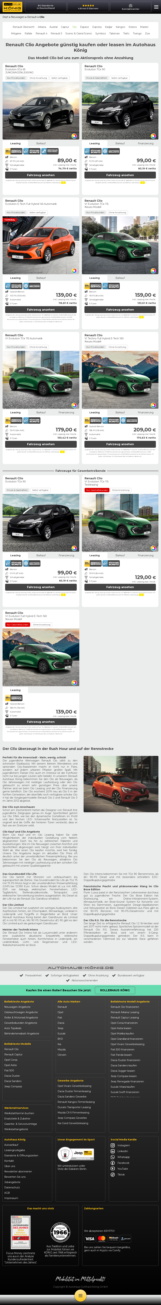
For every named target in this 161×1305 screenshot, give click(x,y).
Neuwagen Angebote (17, 1006)
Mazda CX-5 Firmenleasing (73, 1123)
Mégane (16, 33)
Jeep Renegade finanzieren (127, 1081)
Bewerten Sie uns (15, 1187)
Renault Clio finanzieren (125, 1006)
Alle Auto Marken (69, 1001)
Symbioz (100, 33)
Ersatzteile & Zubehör (17, 1128)
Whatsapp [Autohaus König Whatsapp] (120, 1167)
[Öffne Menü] (80, 1296)
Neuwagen (17, 17)
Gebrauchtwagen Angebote (21, 1012)
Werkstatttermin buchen (19, 1123)
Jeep (60, 1028)
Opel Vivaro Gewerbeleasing (74, 1096)
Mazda (62, 1049)
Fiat (60, 1017)
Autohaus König (14, 1149)
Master (144, 27)
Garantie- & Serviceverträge (20, 1134)
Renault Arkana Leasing (125, 1012)
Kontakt (9, 1171)
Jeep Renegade (13, 1091)
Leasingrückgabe (14, 1160)
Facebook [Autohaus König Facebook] (120, 1173)
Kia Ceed (9, 1107)
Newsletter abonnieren (18, 1181)
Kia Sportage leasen (122, 1113)
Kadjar (108, 27)
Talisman (114, 33)
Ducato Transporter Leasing (74, 1118)
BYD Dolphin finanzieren (125, 1097)
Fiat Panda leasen (121, 1054)
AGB (7, 1202)
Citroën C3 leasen (121, 1129)
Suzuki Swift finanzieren (125, 1092)
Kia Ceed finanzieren (123, 1108)
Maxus (61, 1076)
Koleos (133, 27)
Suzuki (61, 1033)
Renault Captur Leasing (125, 1017)
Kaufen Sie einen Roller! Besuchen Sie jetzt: (58, 990)
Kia (59, 1044)
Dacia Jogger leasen (123, 1070)
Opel (60, 1012)
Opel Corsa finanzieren (124, 1022)
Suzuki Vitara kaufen (123, 1086)
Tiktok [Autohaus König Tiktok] (118, 1185)
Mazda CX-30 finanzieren (126, 1124)
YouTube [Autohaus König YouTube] (119, 1179)
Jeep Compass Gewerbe (72, 1128)
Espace (84, 27)
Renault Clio (11, 1049)
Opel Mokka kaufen (122, 1033)
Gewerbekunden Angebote (20, 1022)
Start (5, 17)
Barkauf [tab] (41, 143)
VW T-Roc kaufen (121, 1118)
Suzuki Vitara (12, 1097)
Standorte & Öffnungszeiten (21, 1165)
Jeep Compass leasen (124, 1076)
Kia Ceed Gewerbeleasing (73, 1134)
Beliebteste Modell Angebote (130, 1001)
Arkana (42, 27)
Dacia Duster (12, 1075)
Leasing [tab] (15, 143)
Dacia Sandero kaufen (124, 1065)
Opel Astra (10, 1065)
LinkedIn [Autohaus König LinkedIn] (119, 1161)
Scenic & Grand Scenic (78, 33)
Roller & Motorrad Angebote (21, 1017)
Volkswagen (65, 1070)
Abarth (62, 1060)
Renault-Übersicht (23, 27)
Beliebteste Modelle (17, 1043)
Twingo (137, 33)
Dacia (61, 1022)
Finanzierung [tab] (145, 143)
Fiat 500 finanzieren (122, 1049)
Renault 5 (56, 33)
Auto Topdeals (12, 1028)
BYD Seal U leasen (122, 1102)
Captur (65, 27)
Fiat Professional (67, 1065)
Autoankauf (11, 1155)
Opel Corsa (10, 1059)
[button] (155, 7)
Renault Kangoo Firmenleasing (76, 1112)
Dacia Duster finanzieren (125, 1060)
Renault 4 (41, 33)
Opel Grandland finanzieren (127, 1038)
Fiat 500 (9, 1070)
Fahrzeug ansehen (41, 175)
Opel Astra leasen (121, 1028)
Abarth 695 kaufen (121, 1134)
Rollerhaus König (115, 990)
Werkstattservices (16, 1118)
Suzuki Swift (11, 1102)
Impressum (11, 1208)
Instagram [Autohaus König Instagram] (120, 1155)
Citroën (62, 1054)
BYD (60, 1038)
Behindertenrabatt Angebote (21, 1033)
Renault (32, 17)
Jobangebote (12, 1192)
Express (97, 27)
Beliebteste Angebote (19, 1001)
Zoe (147, 33)
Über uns (9, 1176)
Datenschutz (12, 1197)
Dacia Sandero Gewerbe (72, 1107)
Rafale (28, 33)
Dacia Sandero (13, 1081)
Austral (53, 27)
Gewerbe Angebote (71, 1091)
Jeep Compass (13, 1086)
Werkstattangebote (16, 1139)
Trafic (126, 33)
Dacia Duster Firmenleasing (74, 1102)
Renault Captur (13, 1054)
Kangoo (120, 27)
